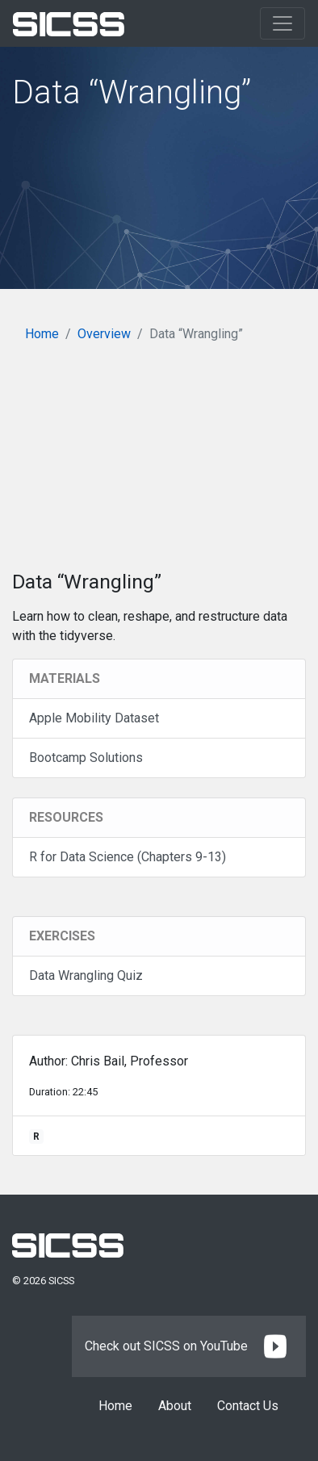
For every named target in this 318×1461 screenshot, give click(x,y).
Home (42, 333)
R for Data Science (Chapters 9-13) (127, 856)
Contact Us (247, 1405)
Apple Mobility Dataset (94, 718)
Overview (104, 333)
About (174, 1405)
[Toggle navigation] (282, 23)
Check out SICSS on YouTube (189, 1346)
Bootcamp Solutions (86, 757)
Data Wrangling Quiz (86, 975)
